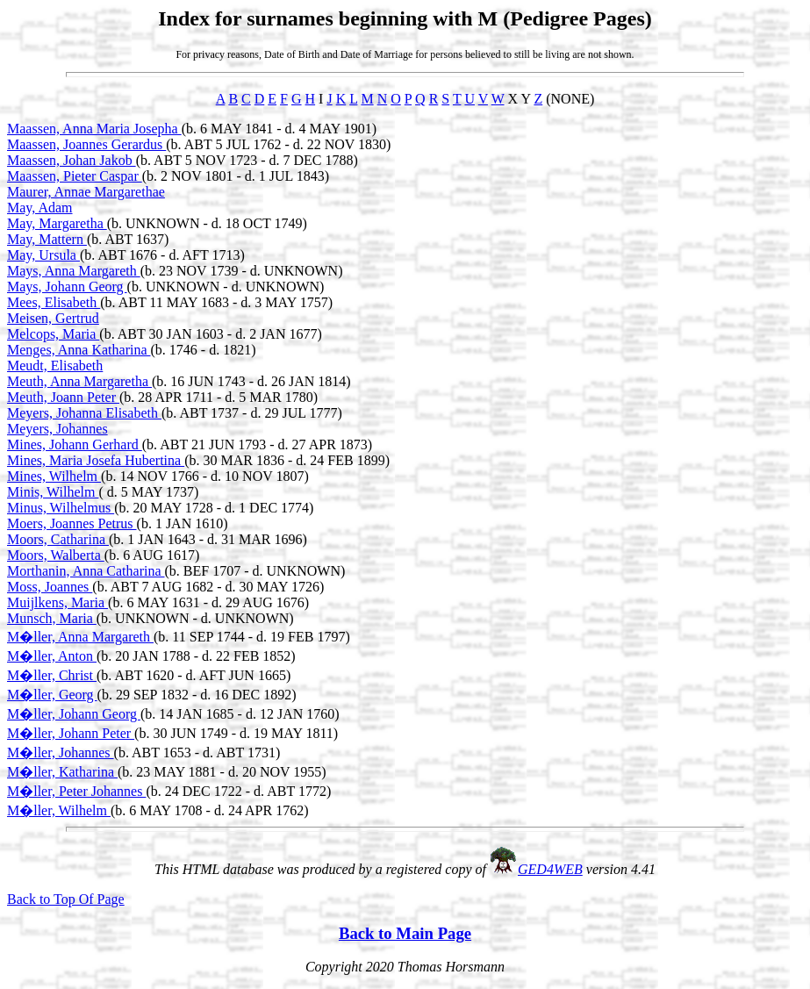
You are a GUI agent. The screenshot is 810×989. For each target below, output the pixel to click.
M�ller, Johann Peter (70, 733)
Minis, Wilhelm (52, 491)
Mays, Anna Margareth (73, 270)
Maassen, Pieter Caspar (74, 175)
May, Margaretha (57, 223)
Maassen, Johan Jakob (71, 160)
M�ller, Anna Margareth (80, 636)
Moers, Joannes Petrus (72, 523)
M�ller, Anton (52, 656)
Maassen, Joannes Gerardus (86, 144)
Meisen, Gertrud (53, 318)
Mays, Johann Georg (67, 286)
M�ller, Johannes (60, 752)
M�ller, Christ (52, 675)
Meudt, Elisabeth (55, 365)
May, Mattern (47, 239)
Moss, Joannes (49, 586)
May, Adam (40, 207)
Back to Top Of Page (66, 899)
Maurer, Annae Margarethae (86, 191)
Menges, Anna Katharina (79, 349)
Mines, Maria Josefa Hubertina (95, 460)
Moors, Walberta (55, 555)
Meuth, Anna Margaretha (79, 381)
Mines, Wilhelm (54, 476)
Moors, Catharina (58, 539)
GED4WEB (550, 869)
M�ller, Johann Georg (73, 713)
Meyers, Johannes (57, 428)
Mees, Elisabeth (53, 302)
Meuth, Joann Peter (63, 397)
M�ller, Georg (52, 694)
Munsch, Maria (52, 618)
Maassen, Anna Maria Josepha (94, 128)
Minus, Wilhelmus (60, 507)
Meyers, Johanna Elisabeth (84, 412)
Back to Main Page (405, 933)
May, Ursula (43, 254)
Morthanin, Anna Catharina (86, 570)
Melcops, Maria (53, 333)
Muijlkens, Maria (57, 602)
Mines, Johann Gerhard (74, 444)
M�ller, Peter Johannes (76, 791)
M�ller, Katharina (62, 771)
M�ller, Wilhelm (59, 810)
